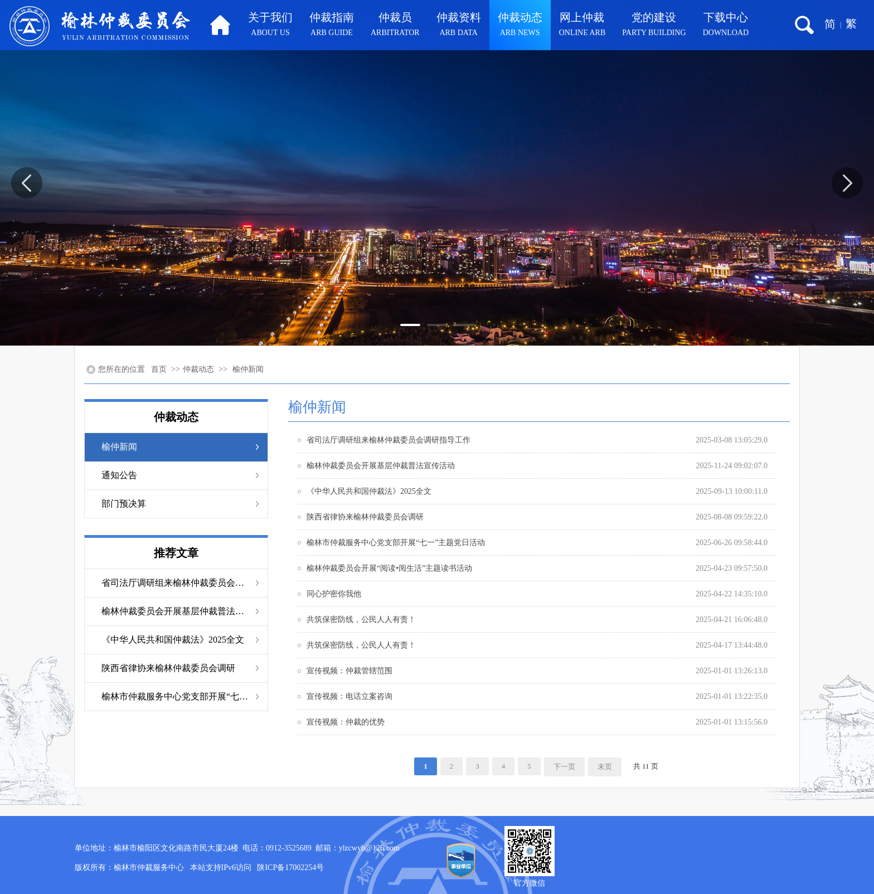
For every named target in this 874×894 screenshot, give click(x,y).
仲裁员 (395, 26)
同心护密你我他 (334, 594)
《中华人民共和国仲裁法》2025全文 (172, 639)
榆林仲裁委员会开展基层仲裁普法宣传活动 (176, 611)
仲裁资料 (458, 26)
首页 (159, 369)
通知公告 (119, 475)
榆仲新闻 (248, 369)
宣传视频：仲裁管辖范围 (349, 671)
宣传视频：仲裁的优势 (346, 722)
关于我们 (270, 26)
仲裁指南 (331, 26)
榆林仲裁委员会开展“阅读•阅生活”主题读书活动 (389, 568)
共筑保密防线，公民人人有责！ (361, 619)
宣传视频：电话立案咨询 (349, 696)
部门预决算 (123, 503)
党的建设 (654, 26)
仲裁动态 (520, 26)
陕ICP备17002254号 (290, 867)
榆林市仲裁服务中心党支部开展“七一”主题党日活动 (176, 696)
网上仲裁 (582, 26)
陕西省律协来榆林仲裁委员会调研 (168, 668)
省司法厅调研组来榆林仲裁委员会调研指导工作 (176, 582)
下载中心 (726, 26)
